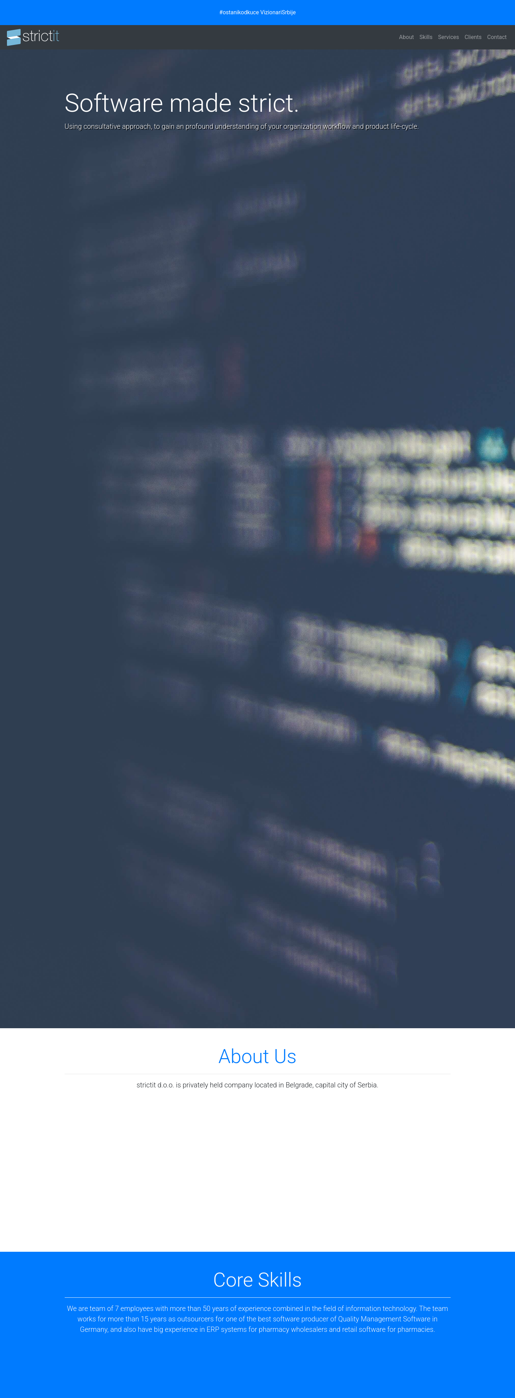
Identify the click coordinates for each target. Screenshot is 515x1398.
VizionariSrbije (278, 12)
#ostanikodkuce (239, 12)
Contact (497, 37)
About (406, 37)
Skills (426, 37)
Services (448, 37)
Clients (473, 37)
